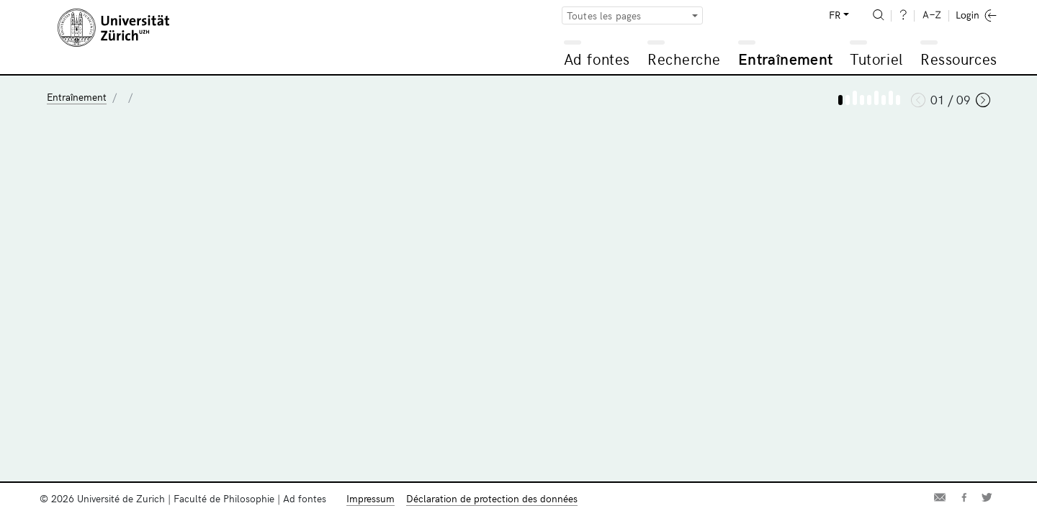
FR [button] (834, 15)
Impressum (370, 498)
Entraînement (785, 58)
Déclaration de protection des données (492, 498)
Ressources (958, 58)
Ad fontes (597, 58)
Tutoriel (876, 58)
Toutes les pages (604, 15)
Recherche (684, 58)
